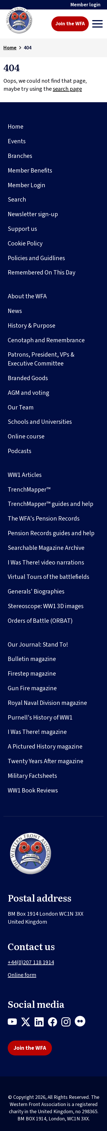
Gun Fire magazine (32, 688)
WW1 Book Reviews (33, 790)
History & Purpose (31, 325)
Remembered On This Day (41, 272)
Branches (20, 156)
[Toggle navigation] (97, 24)
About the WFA (27, 296)
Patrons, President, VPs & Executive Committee (41, 359)
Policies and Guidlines (36, 258)
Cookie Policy (25, 243)
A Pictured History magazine (45, 746)
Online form (22, 975)
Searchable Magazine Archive (46, 547)
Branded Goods (28, 378)
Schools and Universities (40, 421)
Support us (22, 228)
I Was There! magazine (37, 731)
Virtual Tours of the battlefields (48, 576)
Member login (85, 4)
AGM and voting (28, 392)
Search (17, 199)
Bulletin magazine (32, 659)
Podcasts (19, 451)
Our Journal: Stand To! (38, 644)
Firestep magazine (32, 673)
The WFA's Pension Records (44, 518)
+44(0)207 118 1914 (31, 962)
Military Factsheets (32, 775)
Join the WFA (70, 23)
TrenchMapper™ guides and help (50, 504)
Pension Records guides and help (51, 533)
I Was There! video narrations (46, 562)
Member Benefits (30, 170)
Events (17, 141)
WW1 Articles (25, 475)
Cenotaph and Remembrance (46, 340)
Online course (26, 436)
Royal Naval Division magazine (47, 702)
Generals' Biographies (36, 591)
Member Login (26, 185)
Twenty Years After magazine (45, 761)
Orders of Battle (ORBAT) (40, 620)
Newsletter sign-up (33, 214)
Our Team (21, 407)
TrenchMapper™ (29, 489)
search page (67, 89)
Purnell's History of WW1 (40, 717)
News (15, 311)
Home (10, 47)
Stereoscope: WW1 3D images (46, 606)
